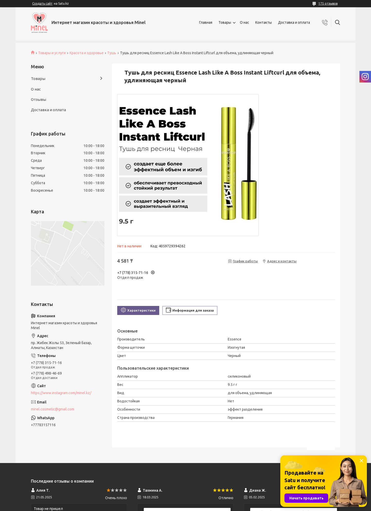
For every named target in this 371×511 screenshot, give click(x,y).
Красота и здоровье (87, 53)
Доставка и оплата (294, 22)
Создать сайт (42, 3)
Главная (205, 22)
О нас (244, 22)
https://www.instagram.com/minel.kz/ (61, 393)
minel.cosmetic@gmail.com (52, 409)
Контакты (263, 22)
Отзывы (38, 99)
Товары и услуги (52, 53)
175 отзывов (328, 3)
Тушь (111, 53)
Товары (224, 22)
